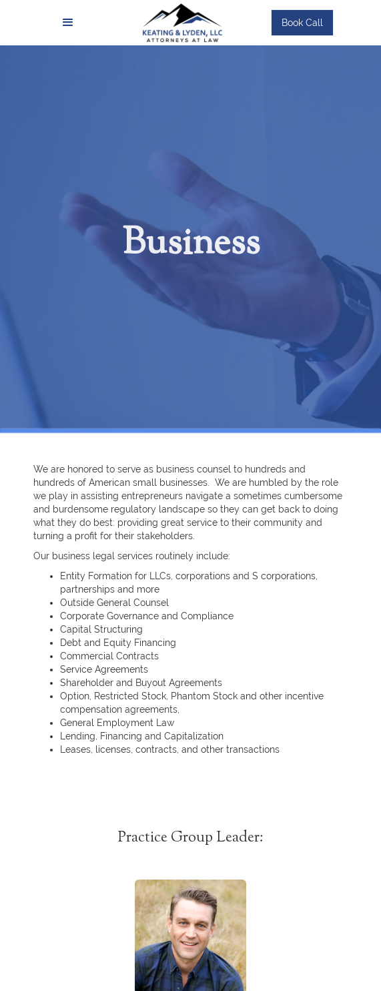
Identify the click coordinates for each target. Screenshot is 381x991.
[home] (179, 22)
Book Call (302, 22)
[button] (68, 23)
